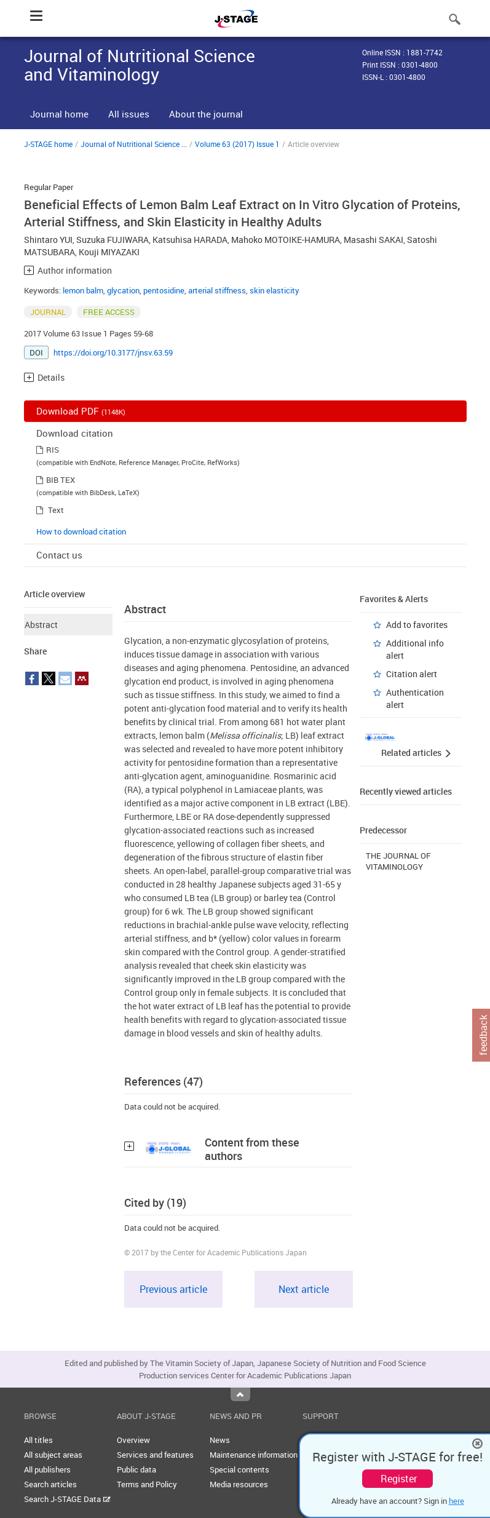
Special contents (239, 1469)
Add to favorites (417, 624)
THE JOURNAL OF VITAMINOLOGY (398, 861)
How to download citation (81, 531)
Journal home (59, 114)
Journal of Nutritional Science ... (134, 144)
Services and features (155, 1454)
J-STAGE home (48, 144)
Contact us (59, 555)
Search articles (50, 1484)
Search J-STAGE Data (67, 1498)
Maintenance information (254, 1454)
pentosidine (163, 290)
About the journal (206, 114)
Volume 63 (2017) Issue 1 (237, 144)
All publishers (47, 1469)
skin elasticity (274, 290)
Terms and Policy (147, 1484)
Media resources (239, 1484)
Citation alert (411, 674)
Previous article (173, 1289)
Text (56, 509)
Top (240, 1394)
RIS (52, 449)
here (456, 1500)
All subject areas (53, 1454)
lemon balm (83, 290)
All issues (128, 114)
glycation (123, 290)
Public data (136, 1469)
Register (399, 1478)
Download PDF (80, 411)
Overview (133, 1439)
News (220, 1439)
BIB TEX (60, 479)
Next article (304, 1289)
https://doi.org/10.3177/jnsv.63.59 (113, 352)
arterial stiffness (217, 290)
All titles (38, 1439)
